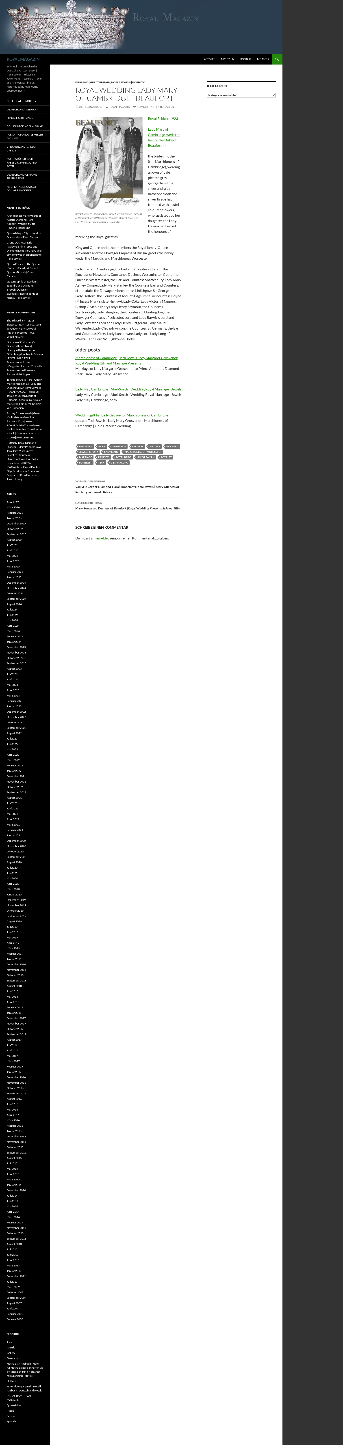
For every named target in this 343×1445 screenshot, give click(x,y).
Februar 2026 (15, 512)
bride (101, 446)
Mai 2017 (12, 1055)
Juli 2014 (12, 1195)
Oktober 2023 (15, 658)
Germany (12, 1358)
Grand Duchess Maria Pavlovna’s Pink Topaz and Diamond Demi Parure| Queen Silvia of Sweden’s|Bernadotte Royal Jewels (24, 250)
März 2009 (13, 1287)
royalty (166, 457)
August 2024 (14, 604)
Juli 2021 (12, 803)
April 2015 (13, 1174)
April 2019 (13, 943)
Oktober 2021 (15, 787)
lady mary (111, 451)
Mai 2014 (12, 1206)
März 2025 (13, 566)
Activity (209, 59)
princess (103, 457)
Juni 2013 (12, 1254)
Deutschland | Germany (22, 109)
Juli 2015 (12, 1163)
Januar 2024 (14, 641)
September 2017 (16, 1034)
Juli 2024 (12, 609)
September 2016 (16, 1093)
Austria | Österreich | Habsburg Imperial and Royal (22, 162)
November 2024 (16, 588)
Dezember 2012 (16, 1276)
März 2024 (13, 631)
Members (263, 59)
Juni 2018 (12, 991)
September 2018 (16, 980)
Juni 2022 (12, 744)
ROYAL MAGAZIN (23, 59)
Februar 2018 (15, 1007)
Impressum (227, 59)
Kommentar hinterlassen (155, 106)
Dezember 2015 (16, 1136)
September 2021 (16, 792)
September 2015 (16, 1152)
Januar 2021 (14, 835)
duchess (137, 446)
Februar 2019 (15, 953)
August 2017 (14, 1039)
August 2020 (14, 862)
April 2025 (13, 561)
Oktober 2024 (15, 593)
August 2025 (14, 539)
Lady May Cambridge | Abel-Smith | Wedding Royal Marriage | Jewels (128, 389)
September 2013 (16, 1238)
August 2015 (14, 1158)
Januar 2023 (14, 706)
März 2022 (13, 760)
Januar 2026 (14, 518)
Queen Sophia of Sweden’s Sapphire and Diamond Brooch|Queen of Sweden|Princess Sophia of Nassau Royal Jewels (22, 289)
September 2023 (16, 663)
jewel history (88, 451)
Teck (101, 462)
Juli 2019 (12, 926)
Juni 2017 (12, 1050)
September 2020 (16, 856)
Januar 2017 (14, 1072)
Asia (9, 1342)
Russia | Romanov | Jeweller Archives (25, 136)
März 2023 (13, 695)
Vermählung (119, 462)
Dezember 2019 (16, 900)
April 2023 (13, 690)
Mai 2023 (12, 684)
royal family (145, 457)
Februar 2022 (15, 765)
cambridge (119, 446)
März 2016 (13, 1120)
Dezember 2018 (16, 964)
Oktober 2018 (15, 975)
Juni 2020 (12, 873)
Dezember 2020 (16, 840)
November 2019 (16, 905)
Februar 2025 (15, 572)
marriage (85, 457)
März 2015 (13, 1179)
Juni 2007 (12, 1308)
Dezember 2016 (16, 1077)
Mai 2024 (12, 620)
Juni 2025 (12, 550)
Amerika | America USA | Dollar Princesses (21, 188)
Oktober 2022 (15, 722)
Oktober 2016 (15, 1088)
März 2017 (13, 1061)
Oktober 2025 (15, 529)
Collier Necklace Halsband (25, 126)
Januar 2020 (14, 894)
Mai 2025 (12, 555)
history (155, 446)
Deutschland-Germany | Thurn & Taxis (22, 176)
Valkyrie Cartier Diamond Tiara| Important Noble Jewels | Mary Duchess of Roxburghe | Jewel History (128, 486)
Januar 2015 (14, 1184)
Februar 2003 (15, 1319)
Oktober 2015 (15, 1147)
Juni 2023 (12, 679)
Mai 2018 (12, 996)
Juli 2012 (12, 1281)
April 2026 (13, 502)
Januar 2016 (14, 1131)
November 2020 (16, 846)
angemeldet (100, 538)
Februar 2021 (15, 830)
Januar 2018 (14, 1012)
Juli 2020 (12, 867)
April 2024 (13, 625)
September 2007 (16, 1297)
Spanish (11, 1421)
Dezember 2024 (16, 582)
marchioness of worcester (143, 451)
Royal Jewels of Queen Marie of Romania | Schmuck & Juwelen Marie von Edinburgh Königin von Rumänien (24, 400)
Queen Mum (14, 1405)
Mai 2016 (12, 1109)
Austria (11, 1347)
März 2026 (13, 507)
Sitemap (11, 1416)
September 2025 (16, 534)
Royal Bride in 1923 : (164, 118)
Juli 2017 (12, 1045)
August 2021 (14, 797)
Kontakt (245, 59)
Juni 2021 (12, 808)
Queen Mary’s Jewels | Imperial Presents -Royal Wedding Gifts (21, 332)
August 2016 (14, 1098)
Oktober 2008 (15, 1292)
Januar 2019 (14, 959)
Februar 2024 (15, 636)
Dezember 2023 (16, 647)
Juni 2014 (12, 1201)
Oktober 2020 (15, 851)
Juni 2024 (12, 615)
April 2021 (13, 819)
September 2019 (16, 916)
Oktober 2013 (15, 1233)
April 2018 (13, 1002)
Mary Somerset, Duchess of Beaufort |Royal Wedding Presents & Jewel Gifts (128, 505)
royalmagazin (119, 106)
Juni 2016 (12, 1104)
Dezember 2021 (16, 776)
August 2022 (14, 733)
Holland (11, 1381)
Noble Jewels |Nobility (128, 82)
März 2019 (13, 948)
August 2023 (14, 668)
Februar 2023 (15, 701)
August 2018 (14, 986)
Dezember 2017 (16, 1018)
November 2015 (16, 1141)
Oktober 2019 (15, 910)
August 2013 (14, 1244)
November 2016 (16, 1082)
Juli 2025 (12, 545)
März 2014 (13, 1217)
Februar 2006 (15, 1314)
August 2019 (14, 921)
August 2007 (14, 1303)
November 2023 (16, 652)
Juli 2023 (12, 674)
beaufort (85, 446)
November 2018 (16, 969)
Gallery (11, 1352)
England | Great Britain (92, 82)
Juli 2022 (12, 738)
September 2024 (16, 598)
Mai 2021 (12, 813)
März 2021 (13, 824)
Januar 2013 (14, 1270)
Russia (10, 1410)
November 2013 (16, 1227)
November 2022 (16, 717)
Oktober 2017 (15, 1029)
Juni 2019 (12, 932)
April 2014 (13, 1211)
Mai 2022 (12, 749)
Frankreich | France (20, 117)
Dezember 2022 (16, 711)
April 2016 (13, 1115)
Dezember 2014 (16, 1190)
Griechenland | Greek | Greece (21, 148)
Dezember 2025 (16, 523)
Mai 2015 (12, 1168)
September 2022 (16, 727)
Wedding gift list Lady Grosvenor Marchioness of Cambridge (121, 415)
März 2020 (13, 889)
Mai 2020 (12, 878)
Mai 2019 (12, 937)
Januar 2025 (14, 577)
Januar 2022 (14, 770)
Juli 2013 (12, 1249)
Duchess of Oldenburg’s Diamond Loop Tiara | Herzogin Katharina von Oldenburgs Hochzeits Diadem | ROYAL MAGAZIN (25, 350)
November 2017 (16, 1023)
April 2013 (13, 1260)
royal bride (123, 457)
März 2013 (13, 1265)
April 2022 (13, 754)
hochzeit (172, 446)
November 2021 (16, 781)
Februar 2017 (15, 1066)
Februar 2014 (15, 1222)
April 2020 (13, 883)
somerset (85, 462)
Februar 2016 (15, 1125)
